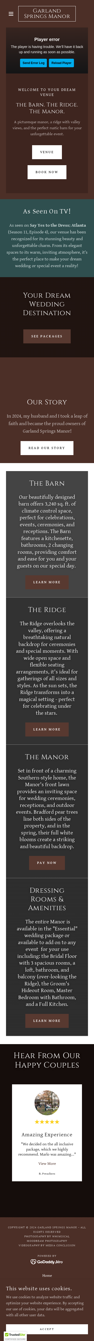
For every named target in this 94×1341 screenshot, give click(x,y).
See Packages (47, 336)
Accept (47, 1329)
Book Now (47, 172)
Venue (47, 152)
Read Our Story (47, 448)
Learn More (47, 582)
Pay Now (47, 863)
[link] (47, 13)
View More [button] (47, 1163)
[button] (12, 14)
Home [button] (47, 1275)
